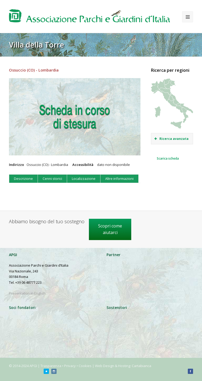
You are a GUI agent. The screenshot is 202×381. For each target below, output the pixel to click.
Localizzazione (83, 178)
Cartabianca (141, 365)
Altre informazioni (119, 178)
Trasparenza (51, 365)
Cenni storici (52, 178)
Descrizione (23, 178)
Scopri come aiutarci (110, 229)
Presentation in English (27, 293)
